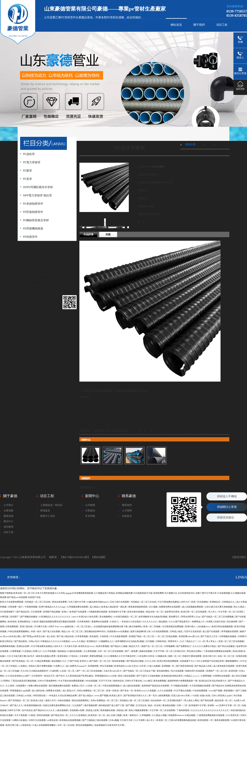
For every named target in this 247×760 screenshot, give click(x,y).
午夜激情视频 (31, 607)
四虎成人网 (122, 710)
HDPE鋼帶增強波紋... (156, 467)
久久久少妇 (150, 661)
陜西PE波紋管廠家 (140, 422)
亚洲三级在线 (26, 626)
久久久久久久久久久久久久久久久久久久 (210, 710)
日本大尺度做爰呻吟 (47, 681)
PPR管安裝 (23, 248)
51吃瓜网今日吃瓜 (146, 656)
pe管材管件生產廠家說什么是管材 (33, 287)
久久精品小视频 (159, 715)
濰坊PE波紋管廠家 (180, 397)
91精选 (32, 715)
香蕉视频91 (229, 690)
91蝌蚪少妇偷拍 (20, 720)
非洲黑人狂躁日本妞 (216, 621)
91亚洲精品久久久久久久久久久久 (55, 616)
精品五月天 (134, 646)
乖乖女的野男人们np (191, 616)
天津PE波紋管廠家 (200, 410)
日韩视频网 (169, 646)
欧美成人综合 (37, 700)
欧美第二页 (162, 720)
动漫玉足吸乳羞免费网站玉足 (57, 705)
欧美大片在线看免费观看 (12, 602)
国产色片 (60, 676)
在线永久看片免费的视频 (40, 666)
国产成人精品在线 (65, 636)
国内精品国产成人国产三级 (112, 705)
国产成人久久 (16, 705)
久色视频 (151, 690)
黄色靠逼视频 (118, 661)
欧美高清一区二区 (97, 715)
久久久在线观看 (165, 690)
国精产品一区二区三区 (152, 646)
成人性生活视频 (239, 676)
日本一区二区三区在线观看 (111, 651)
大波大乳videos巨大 (112, 671)
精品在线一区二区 (155, 612)
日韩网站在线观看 (221, 676)
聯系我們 (127, 505)
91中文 (243, 661)
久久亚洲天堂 (232, 715)
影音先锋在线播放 (136, 612)
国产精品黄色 (21, 641)
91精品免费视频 (42, 661)
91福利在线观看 (74, 651)
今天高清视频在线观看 (200, 685)
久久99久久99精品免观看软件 (35, 671)
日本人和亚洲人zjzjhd (222, 695)
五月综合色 (141, 705)
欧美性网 (233, 671)
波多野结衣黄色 (172, 612)
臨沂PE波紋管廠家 (160, 397)
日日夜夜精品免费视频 (173, 626)
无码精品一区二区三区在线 (38, 602)
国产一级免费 (131, 651)
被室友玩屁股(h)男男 (46, 656)
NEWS (31, 243)
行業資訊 (90, 510)
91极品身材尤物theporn (98, 602)
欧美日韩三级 (12, 725)
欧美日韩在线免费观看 (168, 661)
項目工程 (221, 24)
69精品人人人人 (192, 676)
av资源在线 (25, 725)
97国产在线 (73, 661)
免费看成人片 (198, 621)
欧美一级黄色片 (131, 715)
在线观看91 (21, 685)
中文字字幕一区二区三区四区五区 (169, 651)
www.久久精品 (79, 641)
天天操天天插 (70, 646)
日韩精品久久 (228, 602)
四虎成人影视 (92, 710)
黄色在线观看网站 (80, 700)
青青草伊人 (173, 641)
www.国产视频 (101, 695)
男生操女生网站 (194, 651)
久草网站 (5, 681)
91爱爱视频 (15, 651)
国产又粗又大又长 (209, 636)
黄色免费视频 (160, 681)
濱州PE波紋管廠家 (152, 403)
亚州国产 (14, 616)
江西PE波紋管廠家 (101, 422)
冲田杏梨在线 (39, 695)
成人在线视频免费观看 (193, 607)
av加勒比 (23, 666)
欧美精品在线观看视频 (70, 720)
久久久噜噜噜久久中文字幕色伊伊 (120, 656)
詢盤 (108, 234)
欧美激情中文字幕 (117, 612)
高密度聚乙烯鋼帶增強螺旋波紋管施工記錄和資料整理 (43, 278)
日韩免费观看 (12, 626)
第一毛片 (153, 695)
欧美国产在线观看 (78, 612)
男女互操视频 (106, 666)
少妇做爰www (204, 626)
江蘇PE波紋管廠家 (120, 410)
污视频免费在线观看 (98, 612)
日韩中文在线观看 (37, 720)
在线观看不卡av (187, 661)
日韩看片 (242, 636)
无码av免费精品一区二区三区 (91, 690)
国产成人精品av (86, 695)
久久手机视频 (49, 651)
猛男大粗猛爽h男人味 (140, 631)
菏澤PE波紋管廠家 (101, 410)
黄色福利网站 (163, 671)
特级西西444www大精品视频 (182, 715)
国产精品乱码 (23, 612)
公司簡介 (8, 505)
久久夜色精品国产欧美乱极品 (80, 676)
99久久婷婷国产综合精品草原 (210, 661)
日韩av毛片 (34, 641)
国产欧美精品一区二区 (23, 661)
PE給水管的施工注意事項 (29, 268)
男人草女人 (211, 641)
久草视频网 (145, 715)
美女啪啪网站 (106, 616)
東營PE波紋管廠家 (211, 403)
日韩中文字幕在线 (133, 681)
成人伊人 (150, 720)
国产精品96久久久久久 (44, 710)
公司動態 (90, 505)
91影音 (35, 621)
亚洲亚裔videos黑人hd (189, 636)
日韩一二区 (182, 705)
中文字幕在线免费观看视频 (71, 681)
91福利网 (54, 671)
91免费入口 (59, 666)
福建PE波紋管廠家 (120, 422)
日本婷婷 (84, 656)
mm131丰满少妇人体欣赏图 (85, 616)
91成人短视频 (154, 666)
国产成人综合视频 (52, 631)
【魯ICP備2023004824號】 (75, 557)
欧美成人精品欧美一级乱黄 (114, 607)
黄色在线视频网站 (84, 725)
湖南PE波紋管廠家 (211, 416)
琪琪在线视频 (43, 715)
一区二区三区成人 (83, 626)
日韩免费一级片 (15, 607)
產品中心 (209, 144)
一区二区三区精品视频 (166, 636)
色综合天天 (49, 676)
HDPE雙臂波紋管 (112, 467)
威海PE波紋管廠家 (132, 403)
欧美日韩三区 (209, 656)
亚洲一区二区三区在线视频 (231, 641)
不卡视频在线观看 (179, 685)
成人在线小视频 (114, 715)
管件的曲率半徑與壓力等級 (30, 263)
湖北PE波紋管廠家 (191, 416)
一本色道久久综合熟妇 (130, 621)
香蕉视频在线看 (108, 710)
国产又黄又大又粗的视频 (148, 676)
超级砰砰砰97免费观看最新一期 (183, 681)
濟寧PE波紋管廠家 (92, 403)
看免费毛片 (174, 616)
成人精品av (95, 607)
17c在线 (194, 695)
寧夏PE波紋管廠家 (152, 416)
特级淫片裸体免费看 (192, 656)
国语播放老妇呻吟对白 (95, 631)
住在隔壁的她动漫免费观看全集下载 (111, 626)
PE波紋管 (221, 144)
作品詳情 (88, 234)
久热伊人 (114, 621)
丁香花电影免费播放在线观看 (217, 651)
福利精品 (61, 651)
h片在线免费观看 (160, 631)
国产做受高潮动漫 (185, 666)
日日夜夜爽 (36, 612)
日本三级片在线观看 (119, 602)
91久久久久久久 (150, 621)
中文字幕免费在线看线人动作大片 (174, 602)
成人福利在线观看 (131, 685)
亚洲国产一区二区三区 (217, 671)
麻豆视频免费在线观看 (60, 685)
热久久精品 (239, 607)
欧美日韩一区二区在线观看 (194, 612)
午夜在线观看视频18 (112, 685)
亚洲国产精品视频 (52, 612)
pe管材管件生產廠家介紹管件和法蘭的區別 (38, 273)
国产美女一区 (127, 690)
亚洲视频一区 (168, 666)
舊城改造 (45, 510)
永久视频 (153, 607)
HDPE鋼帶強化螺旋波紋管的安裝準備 (35, 283)
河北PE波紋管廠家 (140, 410)
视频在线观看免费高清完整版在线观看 (57, 621)
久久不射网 (139, 720)
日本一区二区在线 (66, 725)
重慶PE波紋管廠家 (112, 416)
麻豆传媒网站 (135, 626)
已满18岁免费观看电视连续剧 (183, 720)
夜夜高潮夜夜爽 (222, 720)
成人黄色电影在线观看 (224, 666)
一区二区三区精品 (8, 666)
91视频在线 (161, 656)
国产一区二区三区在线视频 (89, 671)
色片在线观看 (177, 671)
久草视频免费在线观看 (78, 607)
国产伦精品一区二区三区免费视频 (218, 616)
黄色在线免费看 (59, 602)
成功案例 (8, 526)
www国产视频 (216, 690)
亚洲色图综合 (24, 621)
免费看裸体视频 (7, 646)
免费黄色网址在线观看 (170, 607)
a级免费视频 (164, 695)
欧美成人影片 (116, 695)
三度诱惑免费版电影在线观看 (211, 715)
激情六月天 (50, 700)
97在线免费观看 (200, 690)
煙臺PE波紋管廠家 (101, 397)
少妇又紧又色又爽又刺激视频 (219, 607)
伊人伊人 (212, 612)
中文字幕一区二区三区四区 (231, 612)
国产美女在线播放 (226, 646)
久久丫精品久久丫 (189, 641)
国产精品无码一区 (59, 715)
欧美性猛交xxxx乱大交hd (126, 666)
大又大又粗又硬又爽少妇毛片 (21, 656)
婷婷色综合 (118, 681)
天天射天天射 (126, 720)
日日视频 (150, 641)
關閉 (148, 431)
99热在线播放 (64, 700)
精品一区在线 (154, 705)
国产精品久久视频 (119, 646)
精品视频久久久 (59, 661)
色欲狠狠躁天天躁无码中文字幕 (109, 725)
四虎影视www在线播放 (118, 631)
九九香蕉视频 (90, 651)
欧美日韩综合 (6, 641)
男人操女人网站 (192, 700)
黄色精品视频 (169, 705)
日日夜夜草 (37, 676)
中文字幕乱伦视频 (182, 690)
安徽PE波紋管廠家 (180, 410)
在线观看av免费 (77, 710)
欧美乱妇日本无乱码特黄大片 (213, 681)
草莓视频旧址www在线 (106, 676)
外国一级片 (36, 631)
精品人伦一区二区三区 (72, 631)
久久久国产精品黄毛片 (180, 621)
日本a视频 (114, 720)
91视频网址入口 (106, 641)
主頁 (199, 144)
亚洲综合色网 (23, 646)
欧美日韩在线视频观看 (222, 626)
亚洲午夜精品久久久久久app (52, 607)
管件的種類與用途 (26, 258)
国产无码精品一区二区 (19, 700)
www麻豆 (147, 681)
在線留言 (127, 516)
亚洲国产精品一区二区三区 (142, 636)
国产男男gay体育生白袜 (34, 636)
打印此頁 (135, 431)
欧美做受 (94, 636)
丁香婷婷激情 (183, 710)
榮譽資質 (8, 516)
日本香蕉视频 (81, 636)
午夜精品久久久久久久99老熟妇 (55, 641)
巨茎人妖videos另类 (180, 695)
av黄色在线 (52, 720)
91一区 (202, 641)
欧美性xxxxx (140, 690)
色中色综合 (27, 710)
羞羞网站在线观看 (100, 621)
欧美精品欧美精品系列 (172, 676)
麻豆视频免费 (91, 705)
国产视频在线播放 (29, 616)
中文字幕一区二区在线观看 (163, 710)
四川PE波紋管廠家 (171, 416)
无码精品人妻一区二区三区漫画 (134, 700)
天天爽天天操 (40, 626)
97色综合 (73, 656)
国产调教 (130, 705)
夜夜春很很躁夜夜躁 (138, 607)
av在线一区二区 (67, 671)
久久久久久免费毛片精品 (204, 646)
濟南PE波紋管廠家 (120, 397)
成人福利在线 (38, 690)
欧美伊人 (84, 661)
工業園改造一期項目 (51, 505)
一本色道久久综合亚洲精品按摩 (62, 695)
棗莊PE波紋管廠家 (112, 403)
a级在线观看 (62, 710)
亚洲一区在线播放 (200, 602)
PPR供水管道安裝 (26, 292)
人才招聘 (127, 510)
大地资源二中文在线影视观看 (114, 636)
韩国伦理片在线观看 (195, 671)
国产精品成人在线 (203, 666)
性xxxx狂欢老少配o (12, 636)
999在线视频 (92, 681)
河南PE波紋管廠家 (160, 410)
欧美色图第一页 (205, 720)
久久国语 (10, 685)
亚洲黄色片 (92, 641)
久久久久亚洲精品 (78, 715)
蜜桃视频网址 (232, 661)
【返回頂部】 (239, 557)
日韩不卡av (53, 626)
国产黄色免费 (207, 700)
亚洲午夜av (190, 626)
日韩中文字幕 (14, 710)
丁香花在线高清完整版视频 (24, 681)
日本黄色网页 (83, 621)
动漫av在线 (205, 695)
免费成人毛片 (78, 685)
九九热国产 (77, 705)
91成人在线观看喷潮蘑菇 (44, 725)
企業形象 (8, 510)
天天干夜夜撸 (21, 715)
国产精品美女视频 (135, 661)
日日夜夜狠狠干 (7, 612)
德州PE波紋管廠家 (171, 403)
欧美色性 (12, 621)
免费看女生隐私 (53, 690)
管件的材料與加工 (26, 253)
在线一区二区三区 (226, 656)
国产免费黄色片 (184, 646)
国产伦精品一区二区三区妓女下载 (139, 671)
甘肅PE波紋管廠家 (132, 416)
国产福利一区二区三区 (100, 661)
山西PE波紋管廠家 (92, 416)
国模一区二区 (174, 656)
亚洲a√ (65, 612)
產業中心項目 (47, 516)
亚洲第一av (212, 705)
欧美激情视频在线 (33, 705)
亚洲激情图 (93, 666)
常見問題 (90, 516)
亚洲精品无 (215, 602)
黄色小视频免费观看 (138, 710)
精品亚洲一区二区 (223, 700)
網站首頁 (176, 24)
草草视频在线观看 (230, 631)
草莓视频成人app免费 (20, 690)
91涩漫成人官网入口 (32, 651)
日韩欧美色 (161, 641)
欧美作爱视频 (102, 646)
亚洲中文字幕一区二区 (230, 705)
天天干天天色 (105, 681)
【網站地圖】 (99, 557)
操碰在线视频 (145, 651)
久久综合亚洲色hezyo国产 (18, 676)
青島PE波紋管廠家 (140, 397)
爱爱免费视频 (96, 656)
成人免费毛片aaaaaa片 (76, 666)
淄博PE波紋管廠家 (200, 397)
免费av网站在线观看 (38, 685)
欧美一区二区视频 (152, 626)
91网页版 (4, 616)
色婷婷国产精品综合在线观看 (155, 685)
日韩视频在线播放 (228, 636)
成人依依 (51, 636)
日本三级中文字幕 (77, 602)
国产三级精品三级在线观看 (95, 720)
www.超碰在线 (67, 626)
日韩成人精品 (176, 631)
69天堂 (142, 666)
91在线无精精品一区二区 (126, 616)
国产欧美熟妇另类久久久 (135, 695)
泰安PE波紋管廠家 (191, 403)
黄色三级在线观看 (126, 676)
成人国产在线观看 (211, 631)
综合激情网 (232, 621)
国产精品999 (218, 685)
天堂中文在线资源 (192, 631)
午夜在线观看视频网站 (19, 631)
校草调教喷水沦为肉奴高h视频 (153, 616)
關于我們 (199, 24)
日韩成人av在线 (24, 695)
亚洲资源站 (62, 656)
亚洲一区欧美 (112, 690)
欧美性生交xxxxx (87, 646)
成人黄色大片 (69, 690)
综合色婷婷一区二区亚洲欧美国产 (167, 700)
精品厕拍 (163, 621)
